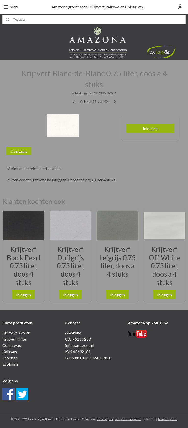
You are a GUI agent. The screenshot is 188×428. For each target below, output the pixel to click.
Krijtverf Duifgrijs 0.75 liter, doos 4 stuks (70, 265)
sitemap (102, 419)
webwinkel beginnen (128, 419)
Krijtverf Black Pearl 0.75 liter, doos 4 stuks (23, 265)
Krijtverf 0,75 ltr (16, 332)
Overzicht (18, 151)
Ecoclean (10, 358)
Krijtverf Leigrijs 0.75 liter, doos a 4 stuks (117, 261)
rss (111, 419)
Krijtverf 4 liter (14, 339)
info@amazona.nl (79, 345)
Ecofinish (10, 364)
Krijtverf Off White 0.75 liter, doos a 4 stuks (164, 265)
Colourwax (11, 345)
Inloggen (150, 128)
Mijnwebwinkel (167, 419)
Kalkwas (9, 351)
